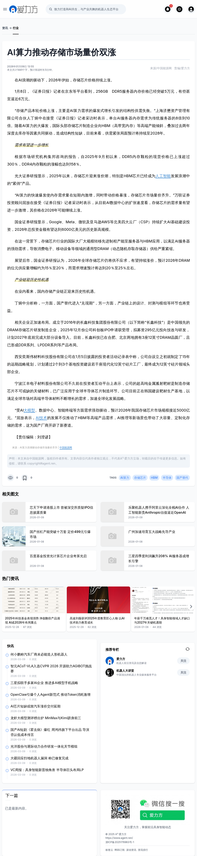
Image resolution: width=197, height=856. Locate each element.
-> (10, 28)
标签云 (109, 849)
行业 (16, 28)
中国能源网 (65, 447)
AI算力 (124, 477)
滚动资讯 (131, 849)
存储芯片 (140, 477)
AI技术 (41, 418)
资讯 (5, 28)
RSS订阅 (120, 849)
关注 (183, 660)
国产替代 (182, 477)
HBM (154, 477)
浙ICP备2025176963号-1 (120, 842)
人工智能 (163, 176)
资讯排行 (143, 849)
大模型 (29, 410)
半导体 (167, 477)
